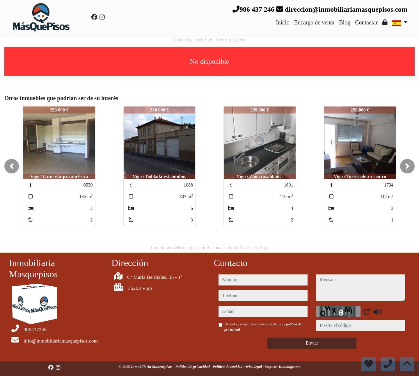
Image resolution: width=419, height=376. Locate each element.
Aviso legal (254, 366)
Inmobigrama (290, 366)
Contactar (366, 22)
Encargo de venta (314, 22)
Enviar (312, 342)
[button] (11, 166)
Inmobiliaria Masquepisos (152, 366)
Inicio (283, 22)
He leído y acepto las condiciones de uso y (262, 326)
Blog (344, 22)
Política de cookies (227, 366)
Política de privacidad (193, 366)
